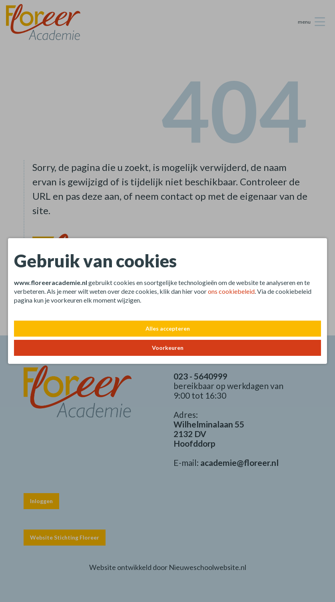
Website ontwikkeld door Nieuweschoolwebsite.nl (167, 567)
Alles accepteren (168, 328)
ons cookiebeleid (231, 291)
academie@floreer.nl (239, 463)
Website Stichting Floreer (64, 537)
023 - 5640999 (200, 376)
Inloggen (41, 501)
